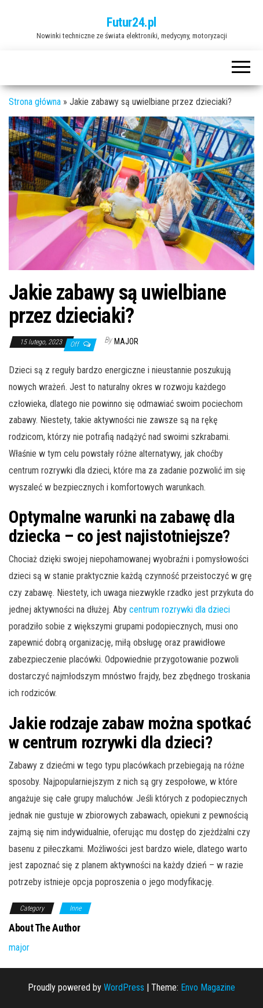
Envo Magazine (208, 987)
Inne (75, 908)
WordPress (124, 987)
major (126, 341)
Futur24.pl (131, 22)
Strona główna (35, 101)
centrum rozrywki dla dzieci (179, 609)
